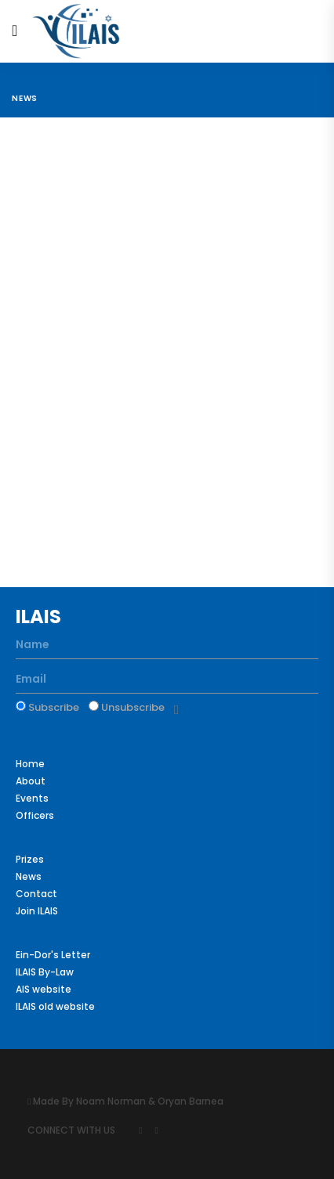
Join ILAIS (37, 911)
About (30, 781)
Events (32, 798)
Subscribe (47, 707)
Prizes (30, 859)
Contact (36, 893)
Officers (35, 815)
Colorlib (29, 1091)
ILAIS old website (55, 1006)
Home (30, 763)
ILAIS (38, 616)
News (25, 98)
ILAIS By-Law (45, 972)
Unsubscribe (127, 707)
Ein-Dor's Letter (53, 954)
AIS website (43, 989)
